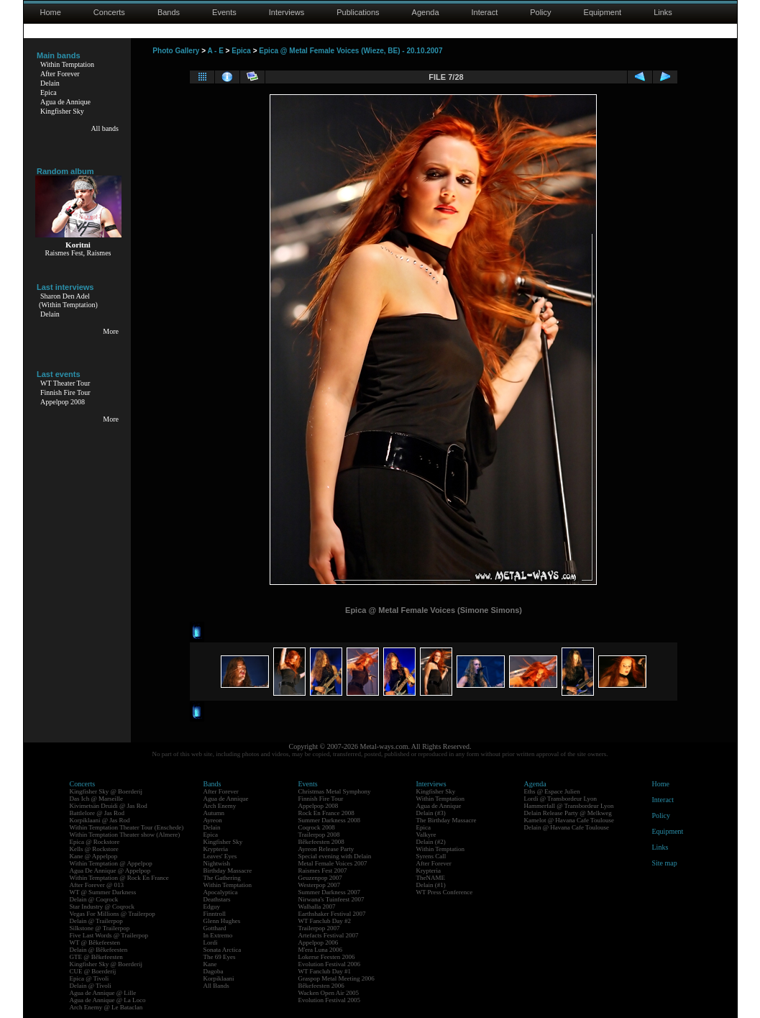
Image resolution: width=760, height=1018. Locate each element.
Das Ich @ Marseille (97, 798)
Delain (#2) (431, 841)
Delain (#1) (431, 885)
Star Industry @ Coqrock (102, 906)
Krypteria (215, 849)
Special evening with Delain (335, 856)
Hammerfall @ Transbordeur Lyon (569, 805)
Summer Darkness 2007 (329, 892)
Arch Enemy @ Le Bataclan (106, 1007)
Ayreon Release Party (326, 849)
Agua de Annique (65, 102)
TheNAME (431, 877)
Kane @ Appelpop (94, 856)
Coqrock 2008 (316, 827)
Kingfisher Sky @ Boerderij (106, 791)
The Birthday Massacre (446, 820)
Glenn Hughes (222, 920)
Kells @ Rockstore (94, 849)
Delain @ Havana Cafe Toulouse (566, 827)
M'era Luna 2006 (320, 949)
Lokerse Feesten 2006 (326, 956)
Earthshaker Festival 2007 (332, 913)
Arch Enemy (220, 805)
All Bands (216, 985)
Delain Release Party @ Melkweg (568, 813)
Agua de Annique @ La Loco (108, 1000)
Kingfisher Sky (62, 111)
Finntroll (214, 913)
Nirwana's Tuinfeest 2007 (331, 899)
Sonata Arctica (222, 949)
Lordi (210, 942)
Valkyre (426, 834)
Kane (210, 964)
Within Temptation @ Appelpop (111, 863)
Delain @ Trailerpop (96, 920)
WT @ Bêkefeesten (95, 942)
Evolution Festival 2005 (329, 1000)
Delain (50, 83)
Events (224, 12)
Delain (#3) (431, 813)
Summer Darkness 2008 (329, 820)
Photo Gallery (175, 51)
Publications (357, 12)
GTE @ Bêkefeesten (96, 956)
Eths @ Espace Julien (552, 791)
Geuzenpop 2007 (320, 877)
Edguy (212, 906)
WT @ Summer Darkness (103, 892)
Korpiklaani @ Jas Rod (100, 820)
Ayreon (212, 820)
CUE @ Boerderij (93, 971)
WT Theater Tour (65, 383)
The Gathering (222, 877)
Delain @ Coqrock (94, 899)
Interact (485, 12)
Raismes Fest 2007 (322, 870)
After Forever (60, 74)
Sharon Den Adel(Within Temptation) (68, 300)
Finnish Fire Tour (65, 392)
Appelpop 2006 (318, 942)
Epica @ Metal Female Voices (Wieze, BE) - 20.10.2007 (350, 51)
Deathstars (217, 899)
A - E (215, 51)
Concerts (109, 12)
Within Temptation (67, 64)
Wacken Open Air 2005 (329, 992)
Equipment (603, 12)
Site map (664, 863)
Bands (168, 12)
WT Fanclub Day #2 (325, 920)
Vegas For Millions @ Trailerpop (112, 913)
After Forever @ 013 (97, 885)
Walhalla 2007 (317, 906)
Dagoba (213, 971)
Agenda (425, 12)
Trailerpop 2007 (319, 928)
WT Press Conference (444, 892)
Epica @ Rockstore (95, 841)
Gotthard (214, 928)
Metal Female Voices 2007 (332, 863)
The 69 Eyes (219, 956)
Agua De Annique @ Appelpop (110, 870)
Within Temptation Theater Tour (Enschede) (127, 827)
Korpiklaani (218, 978)
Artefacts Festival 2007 (328, 935)
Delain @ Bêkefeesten (99, 949)
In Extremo (218, 935)
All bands (105, 128)
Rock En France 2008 (326, 813)
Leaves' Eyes (220, 856)
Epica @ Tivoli (89, 978)
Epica (48, 92)
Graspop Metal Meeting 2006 (336, 978)
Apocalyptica (220, 892)
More (111, 331)
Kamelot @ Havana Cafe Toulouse (569, 820)
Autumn (214, 813)
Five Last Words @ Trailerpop (109, 935)
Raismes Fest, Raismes (78, 253)
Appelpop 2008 (62, 402)
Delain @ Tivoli (90, 985)
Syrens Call (431, 856)
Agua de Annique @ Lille (103, 992)
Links (663, 12)
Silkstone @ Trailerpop (100, 928)
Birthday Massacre (227, 870)
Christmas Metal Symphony (334, 791)
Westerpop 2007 (319, 885)
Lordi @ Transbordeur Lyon (561, 798)
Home (50, 12)
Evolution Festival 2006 (329, 964)
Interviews (287, 12)
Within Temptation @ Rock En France (119, 877)
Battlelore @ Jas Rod (97, 813)
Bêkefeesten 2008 (321, 841)
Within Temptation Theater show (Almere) (125, 834)
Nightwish (217, 863)
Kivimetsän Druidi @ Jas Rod (108, 805)
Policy (540, 12)
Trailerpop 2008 (319, 834)
